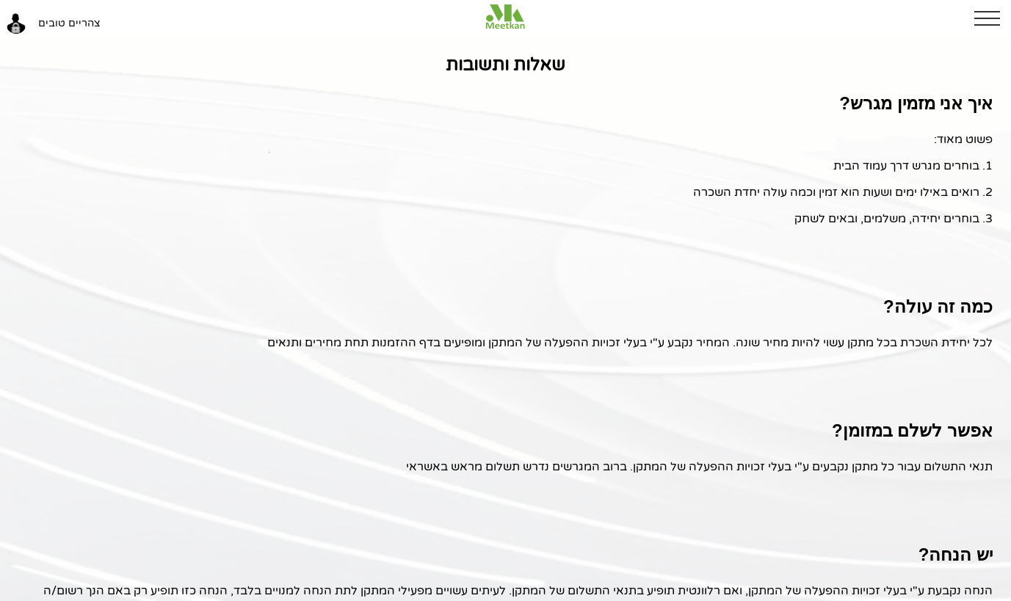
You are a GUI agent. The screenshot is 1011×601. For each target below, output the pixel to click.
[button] (992, 18)
